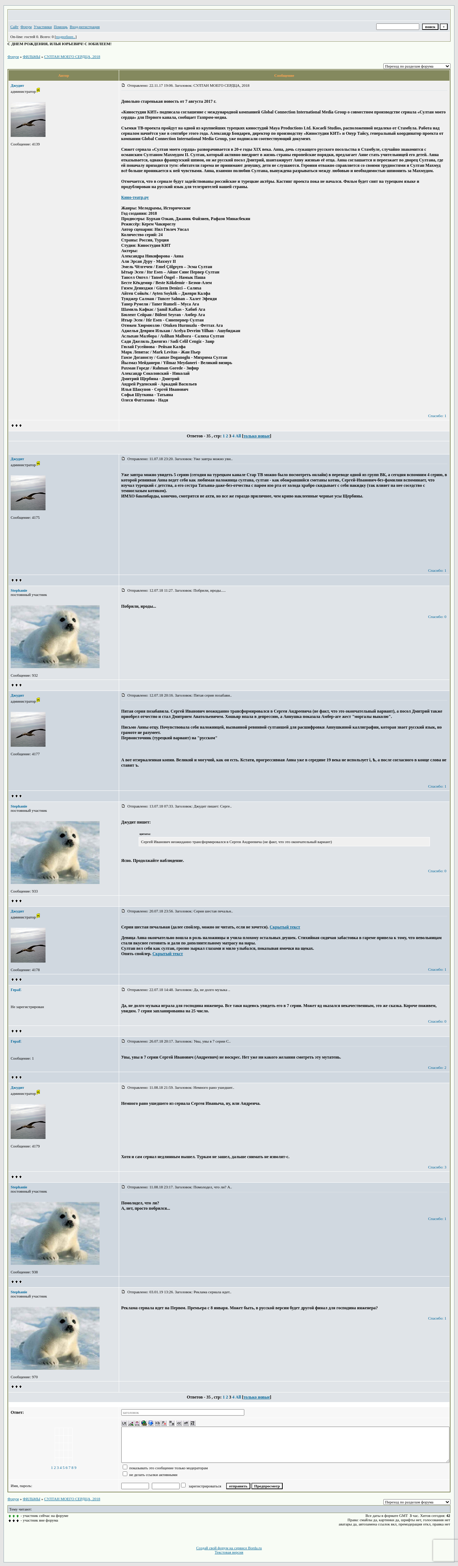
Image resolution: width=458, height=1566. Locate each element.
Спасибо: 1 (437, 416)
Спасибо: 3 (437, 1167)
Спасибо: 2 (437, 1067)
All (238, 435)
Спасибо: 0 (437, 616)
